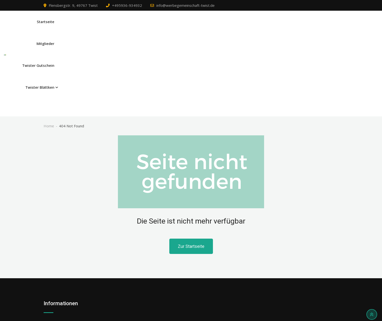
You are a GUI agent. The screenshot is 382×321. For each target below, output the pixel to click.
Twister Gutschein (281, 27)
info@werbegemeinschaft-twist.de (185, 5)
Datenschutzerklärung (62, 260)
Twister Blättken (320, 27)
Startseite (222, 27)
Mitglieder (248, 27)
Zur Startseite (191, 173)
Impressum (53, 251)
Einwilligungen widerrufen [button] (65, 288)
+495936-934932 (127, 5)
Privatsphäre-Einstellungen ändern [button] (73, 269)
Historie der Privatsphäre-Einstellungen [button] (77, 278)
